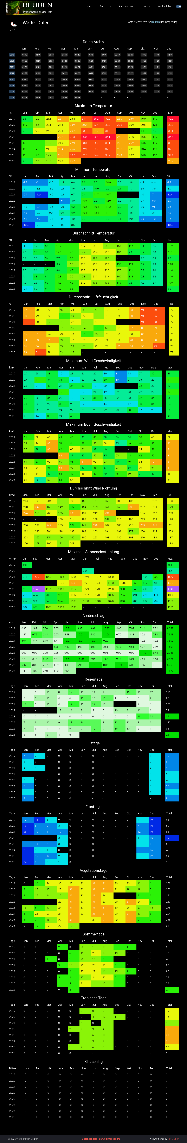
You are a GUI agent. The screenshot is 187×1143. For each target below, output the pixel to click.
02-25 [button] (38, 91)
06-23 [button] (91, 79)
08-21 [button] (117, 67)
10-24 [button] (143, 85)
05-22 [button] (77, 73)
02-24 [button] (38, 85)
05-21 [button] (77, 67)
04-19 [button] (64, 55)
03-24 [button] (51, 85)
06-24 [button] (91, 85)
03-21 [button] (51, 67)
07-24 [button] (104, 85)
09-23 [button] (130, 79)
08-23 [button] (117, 79)
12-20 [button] (170, 61)
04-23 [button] (64, 79)
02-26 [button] (38, 98)
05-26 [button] (77, 98)
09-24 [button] (130, 85)
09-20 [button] (130, 61)
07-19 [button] (104, 55)
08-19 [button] (117, 55)
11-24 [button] (157, 85)
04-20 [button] (64, 61)
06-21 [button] (91, 67)
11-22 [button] (157, 73)
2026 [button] (12, 98)
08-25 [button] (117, 91)
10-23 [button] (143, 79)
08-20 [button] (117, 61)
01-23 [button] (24, 79)
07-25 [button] (104, 91)
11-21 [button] (157, 67)
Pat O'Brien (173, 1138)
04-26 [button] (64, 98)
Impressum (113, 1138)
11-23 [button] (157, 79)
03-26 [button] (51, 98)
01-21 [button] (24, 67)
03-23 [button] (51, 79)
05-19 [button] (77, 55)
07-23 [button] (104, 79)
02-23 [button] (38, 79)
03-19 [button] (51, 55)
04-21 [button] (64, 67)
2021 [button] (12, 67)
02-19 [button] (38, 55)
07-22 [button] (104, 73)
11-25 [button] (157, 91)
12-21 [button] (170, 67)
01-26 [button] (24, 98)
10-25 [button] (143, 91)
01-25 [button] (24, 91)
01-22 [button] (24, 73)
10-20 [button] (143, 61)
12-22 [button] (170, 73)
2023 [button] (12, 79)
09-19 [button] (130, 55)
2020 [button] (12, 61)
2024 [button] (12, 85)
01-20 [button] (24, 61)
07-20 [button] (104, 61)
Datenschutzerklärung (94, 1138)
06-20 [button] (91, 61)
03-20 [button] (51, 61)
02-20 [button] (38, 61)
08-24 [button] (117, 85)
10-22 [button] (143, 73)
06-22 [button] (91, 73)
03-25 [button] (51, 91)
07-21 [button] (104, 67)
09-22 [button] (130, 73)
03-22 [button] (51, 73)
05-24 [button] (77, 85)
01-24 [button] (24, 85)
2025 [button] (12, 91)
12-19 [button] (170, 55)
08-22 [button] (117, 73)
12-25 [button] (170, 91)
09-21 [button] (130, 67)
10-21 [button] (143, 67)
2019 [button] (12, 55)
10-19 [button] (143, 55)
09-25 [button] (130, 91)
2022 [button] (12, 73)
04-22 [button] (64, 73)
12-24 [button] (170, 85)
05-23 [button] (77, 79)
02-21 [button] (38, 67)
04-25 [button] (64, 91)
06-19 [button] (91, 55)
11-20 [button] (157, 61)
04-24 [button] (64, 85)
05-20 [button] (77, 61)
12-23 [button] (170, 79)
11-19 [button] (157, 55)
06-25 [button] (91, 91)
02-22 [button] (38, 73)
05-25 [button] (77, 91)
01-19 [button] (24, 55)
